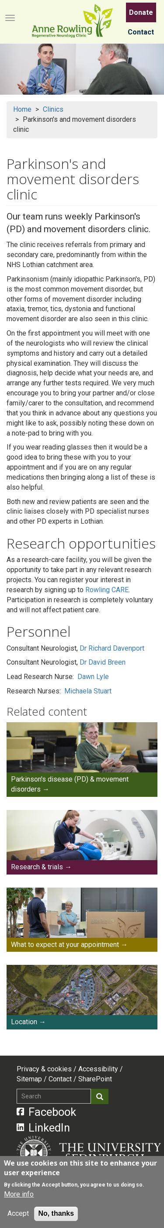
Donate (141, 12)
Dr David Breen (103, 662)
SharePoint (95, 1079)
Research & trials (37, 867)
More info (19, 1194)
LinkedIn (43, 1127)
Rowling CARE (107, 590)
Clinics (53, 109)
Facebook (47, 1111)
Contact (141, 32)
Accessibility (98, 1069)
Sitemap (29, 1079)
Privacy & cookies (44, 1069)
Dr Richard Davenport (112, 648)
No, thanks (56, 1214)
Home (22, 109)
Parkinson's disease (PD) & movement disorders (70, 784)
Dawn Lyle (93, 676)
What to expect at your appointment (65, 944)
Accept (18, 1214)
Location (24, 1022)
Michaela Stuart (88, 691)
